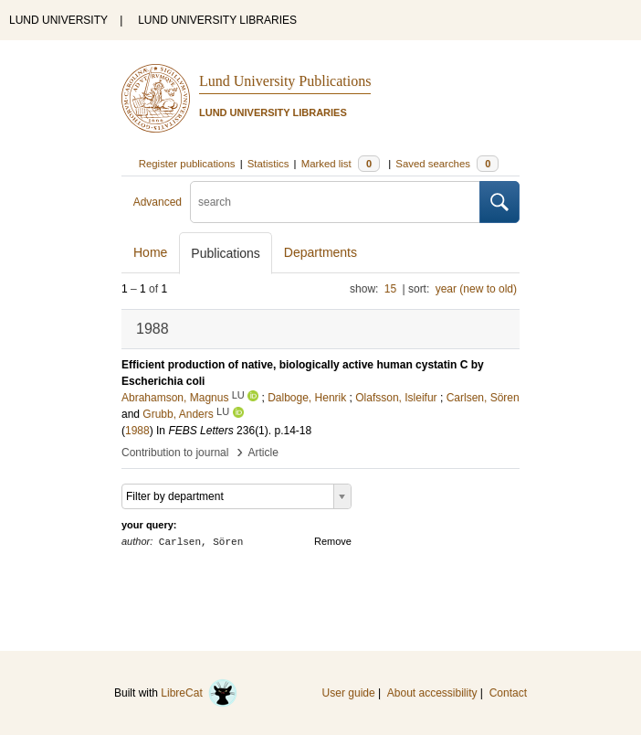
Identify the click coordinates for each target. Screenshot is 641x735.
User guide (348, 693)
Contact (508, 693)
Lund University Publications (285, 81)
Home (150, 252)
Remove (333, 541)
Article (263, 452)
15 (390, 288)
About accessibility (432, 693)
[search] (335, 202)
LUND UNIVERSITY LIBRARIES (217, 20)
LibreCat (199, 693)
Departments (320, 252)
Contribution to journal (174, 452)
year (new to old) (476, 288)
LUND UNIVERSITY (58, 20)
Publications (225, 253)
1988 (137, 430)
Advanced (157, 202)
